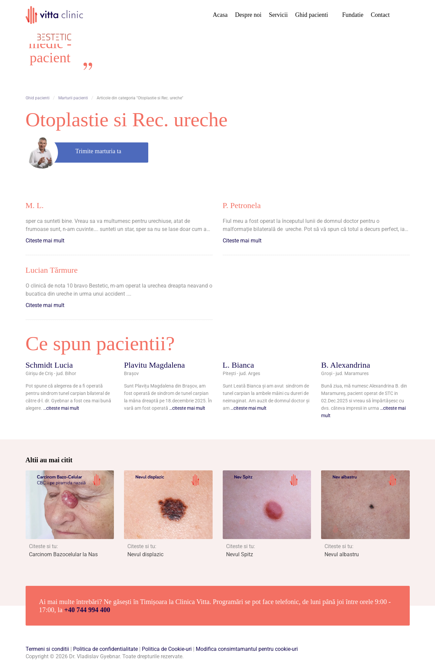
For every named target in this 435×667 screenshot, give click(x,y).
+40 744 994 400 (87, 609)
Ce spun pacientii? (100, 343)
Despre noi (248, 14)
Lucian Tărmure (52, 270)
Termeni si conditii (47, 649)
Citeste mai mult (45, 240)
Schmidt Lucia (49, 365)
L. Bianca (238, 365)
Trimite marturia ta (98, 151)
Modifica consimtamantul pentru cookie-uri (247, 649)
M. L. (35, 205)
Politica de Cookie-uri (167, 649)
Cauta (402, 15)
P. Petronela (242, 205)
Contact (380, 14)
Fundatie (353, 14)
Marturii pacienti (73, 98)
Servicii (278, 14)
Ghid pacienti (311, 14)
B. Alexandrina (345, 365)
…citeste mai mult (61, 408)
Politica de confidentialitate (105, 649)
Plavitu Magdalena (154, 365)
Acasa (220, 14)
